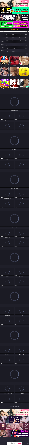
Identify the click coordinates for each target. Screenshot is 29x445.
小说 (2, 47)
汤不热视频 (26, 50)
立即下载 (20, 443)
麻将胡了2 (7, 35)
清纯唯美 (13, 45)
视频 (2, 38)
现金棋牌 (20, 35)
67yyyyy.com (14, 29)
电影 (2, 41)
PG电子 (7, 34)
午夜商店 (13, 50)
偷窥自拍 (7, 43)
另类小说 (13, 48)
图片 (2, 44)
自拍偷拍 (13, 37)
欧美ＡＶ (20, 37)
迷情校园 (7, 48)
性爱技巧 (26, 48)
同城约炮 (7, 50)
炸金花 (13, 35)
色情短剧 (13, 51)
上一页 (13, 406)
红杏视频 (7, 51)
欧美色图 (20, 43)
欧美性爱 (26, 40)
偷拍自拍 (13, 40)
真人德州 (13, 34)
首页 (10, 406)
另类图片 (26, 45)
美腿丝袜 (7, 45)
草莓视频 (20, 50)
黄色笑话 (20, 48)
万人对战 (20, 34)
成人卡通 (20, 40)
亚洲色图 (13, 43)
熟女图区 (20, 45)
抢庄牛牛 (26, 35)
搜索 (27, 31)
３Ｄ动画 (26, 37)
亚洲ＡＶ (7, 37)
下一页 (16, 406)
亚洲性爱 (7, 40)
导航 (2, 50)
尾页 (18, 406)
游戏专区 (26, 34)
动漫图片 (26, 43)
